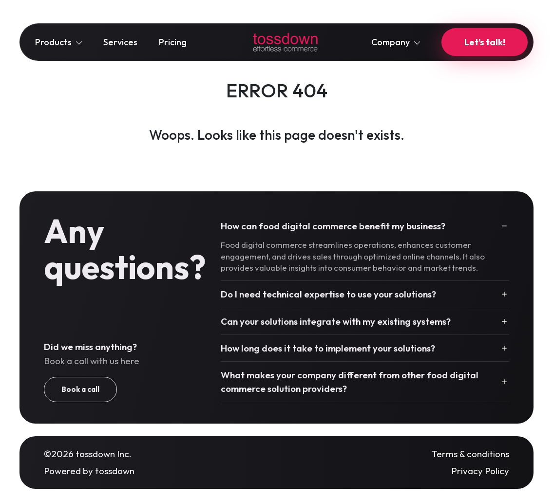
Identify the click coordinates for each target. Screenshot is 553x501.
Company (395, 42)
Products (58, 42)
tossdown (114, 471)
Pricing (173, 42)
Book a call (80, 389)
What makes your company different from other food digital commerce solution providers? (349, 381)
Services (120, 42)
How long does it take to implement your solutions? (328, 348)
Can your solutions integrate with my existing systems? (336, 321)
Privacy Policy (480, 471)
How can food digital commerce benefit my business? (333, 226)
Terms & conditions (470, 454)
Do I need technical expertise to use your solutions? (328, 294)
